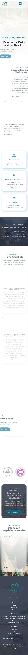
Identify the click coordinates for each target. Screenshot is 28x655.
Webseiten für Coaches (10, 646)
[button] (20, 3)
